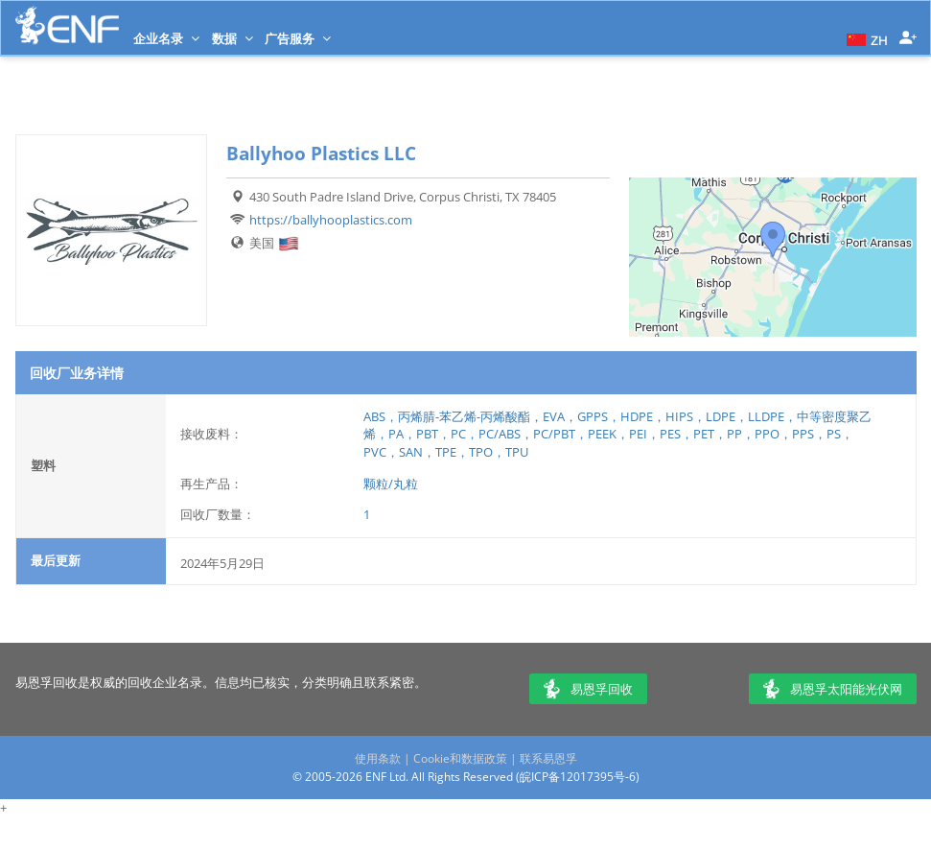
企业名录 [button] (166, 38)
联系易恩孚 (548, 758)
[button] (865, 38)
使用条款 (378, 758)
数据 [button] (232, 38)
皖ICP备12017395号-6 (578, 776)
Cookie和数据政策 (460, 758)
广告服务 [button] (298, 38)
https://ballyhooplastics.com (330, 219)
